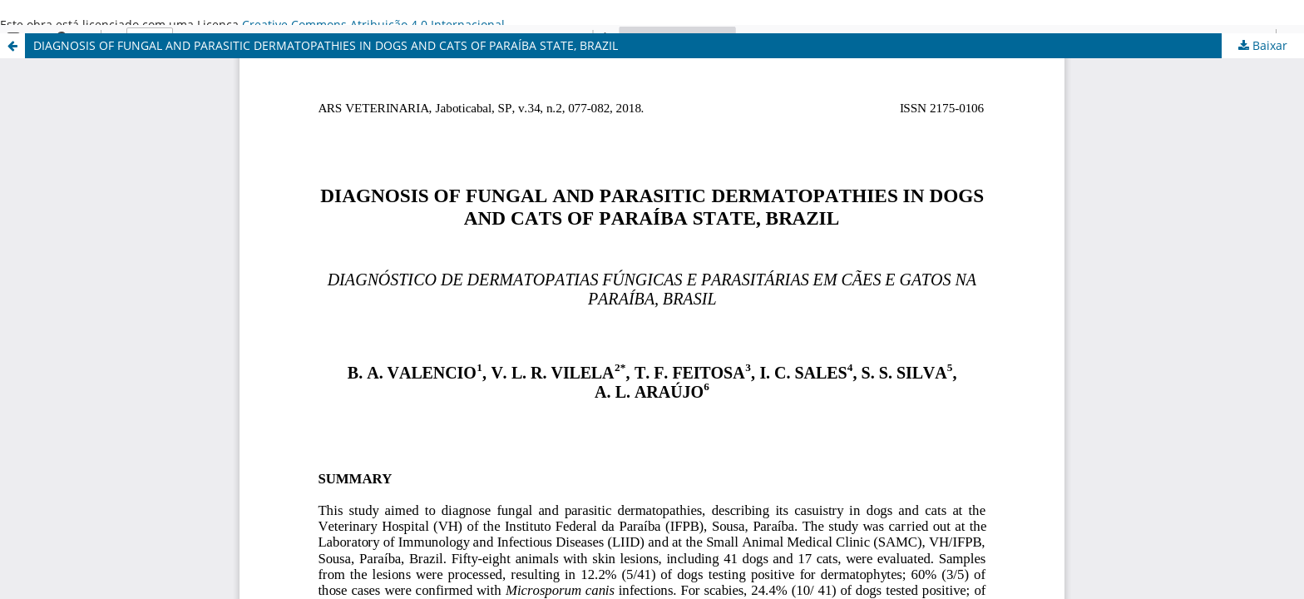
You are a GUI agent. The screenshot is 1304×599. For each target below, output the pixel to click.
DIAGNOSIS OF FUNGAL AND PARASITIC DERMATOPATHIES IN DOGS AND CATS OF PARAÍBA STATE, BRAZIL (325, 45)
